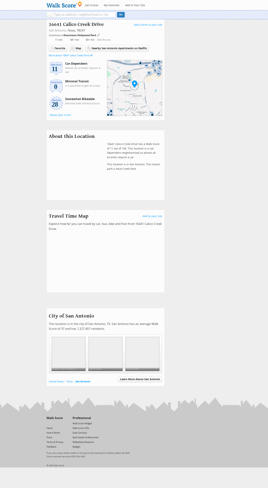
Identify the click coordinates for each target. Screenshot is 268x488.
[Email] (60, 423)
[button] (49, 15)
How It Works (53, 433)
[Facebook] (54, 423)
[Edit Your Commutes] (98, 35)
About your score (60, 115)
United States (56, 381)
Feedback (51, 447)
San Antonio (57, 30)
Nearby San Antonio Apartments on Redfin (117, 48)
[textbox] (84, 15)
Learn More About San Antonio (140, 379)
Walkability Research (83, 442)
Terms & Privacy (55, 442)
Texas (69, 381)
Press (49, 437)
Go (121, 14)
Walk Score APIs (81, 428)
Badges (76, 447)
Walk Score (55, 418)
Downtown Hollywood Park (80, 35)
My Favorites (111, 5)
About (50, 428)
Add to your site (152, 216)
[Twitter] (49, 423)
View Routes (104, 39)
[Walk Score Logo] (64, 4)
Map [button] (76, 48)
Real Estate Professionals (86, 437)
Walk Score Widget (82, 423)
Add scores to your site (148, 24)
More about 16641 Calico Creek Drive (69, 55)
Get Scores (91, 5)
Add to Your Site (135, 5)
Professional (82, 418)
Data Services (80, 433)
